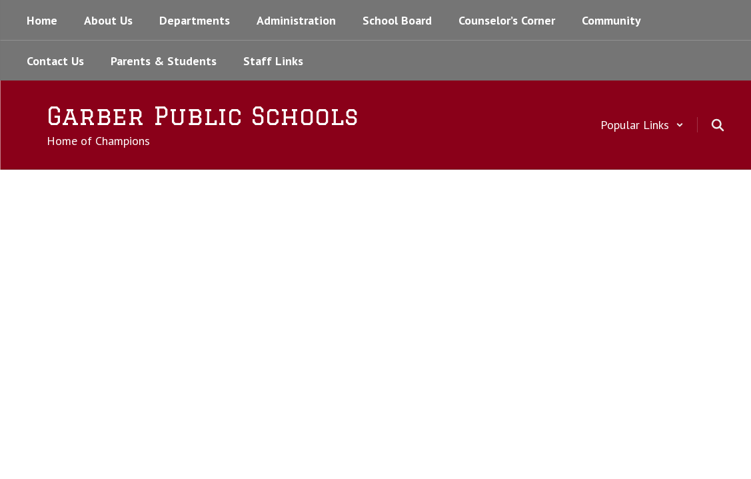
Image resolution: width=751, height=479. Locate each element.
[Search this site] (717, 125)
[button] (642, 124)
